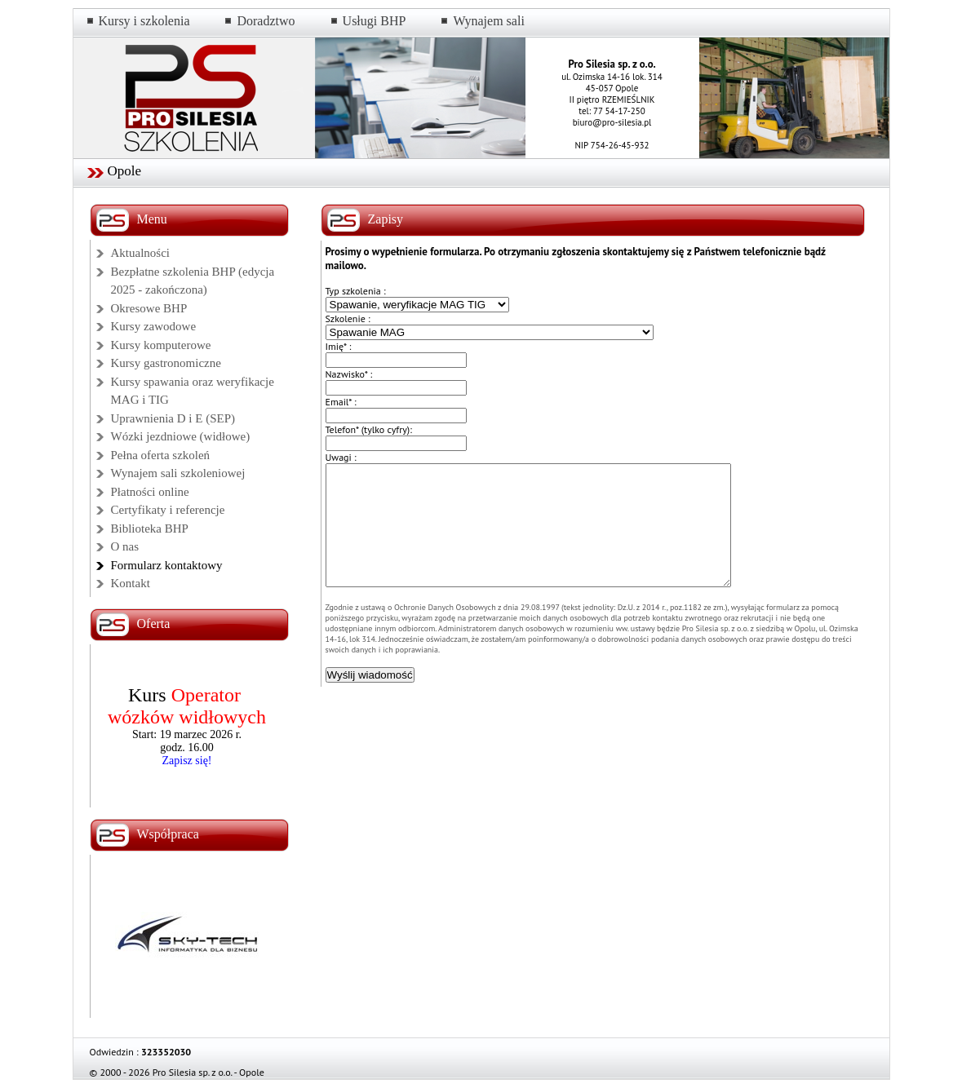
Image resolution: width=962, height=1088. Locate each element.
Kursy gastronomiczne (166, 362)
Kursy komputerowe (161, 345)
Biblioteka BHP (149, 528)
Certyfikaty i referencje (168, 509)
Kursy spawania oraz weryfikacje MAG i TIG (192, 391)
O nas (125, 546)
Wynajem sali (488, 21)
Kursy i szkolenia (144, 21)
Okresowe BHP (149, 308)
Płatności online (150, 491)
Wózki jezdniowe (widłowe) (180, 436)
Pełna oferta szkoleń (161, 455)
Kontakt (130, 583)
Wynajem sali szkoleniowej (178, 473)
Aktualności (141, 252)
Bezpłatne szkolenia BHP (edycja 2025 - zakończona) (193, 281)
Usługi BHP (374, 21)
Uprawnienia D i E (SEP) (173, 418)
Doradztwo (266, 21)
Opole (125, 171)
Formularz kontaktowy (167, 565)
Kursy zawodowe (154, 326)
